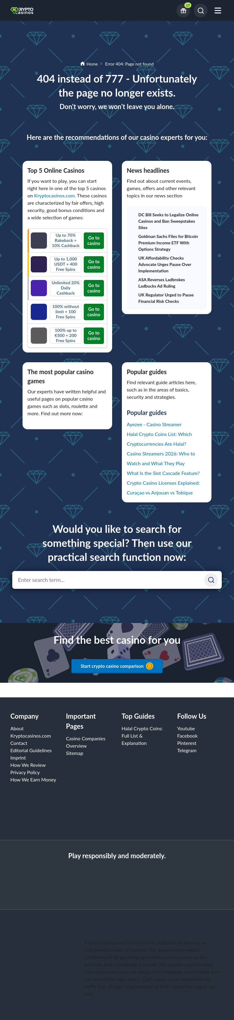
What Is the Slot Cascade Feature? (163, 473)
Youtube (186, 728)
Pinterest (187, 743)
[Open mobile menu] (218, 10)
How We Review (28, 765)
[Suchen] (211, 580)
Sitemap (74, 753)
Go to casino (93, 240)
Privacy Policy (25, 772)
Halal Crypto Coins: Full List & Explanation (142, 735)
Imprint (18, 757)
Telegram (187, 750)
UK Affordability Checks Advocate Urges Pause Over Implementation (161, 264)
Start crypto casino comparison (117, 666)
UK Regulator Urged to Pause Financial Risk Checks (163, 298)
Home (92, 63)
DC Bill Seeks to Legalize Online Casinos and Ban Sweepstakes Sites (165, 221)
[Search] (200, 10)
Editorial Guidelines (31, 750)
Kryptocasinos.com (54, 195)
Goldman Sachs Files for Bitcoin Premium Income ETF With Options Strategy (165, 243)
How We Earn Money (33, 779)
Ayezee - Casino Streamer (154, 424)
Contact (18, 743)
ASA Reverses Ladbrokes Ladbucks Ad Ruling (158, 283)
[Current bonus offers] (183, 10)
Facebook (187, 735)
